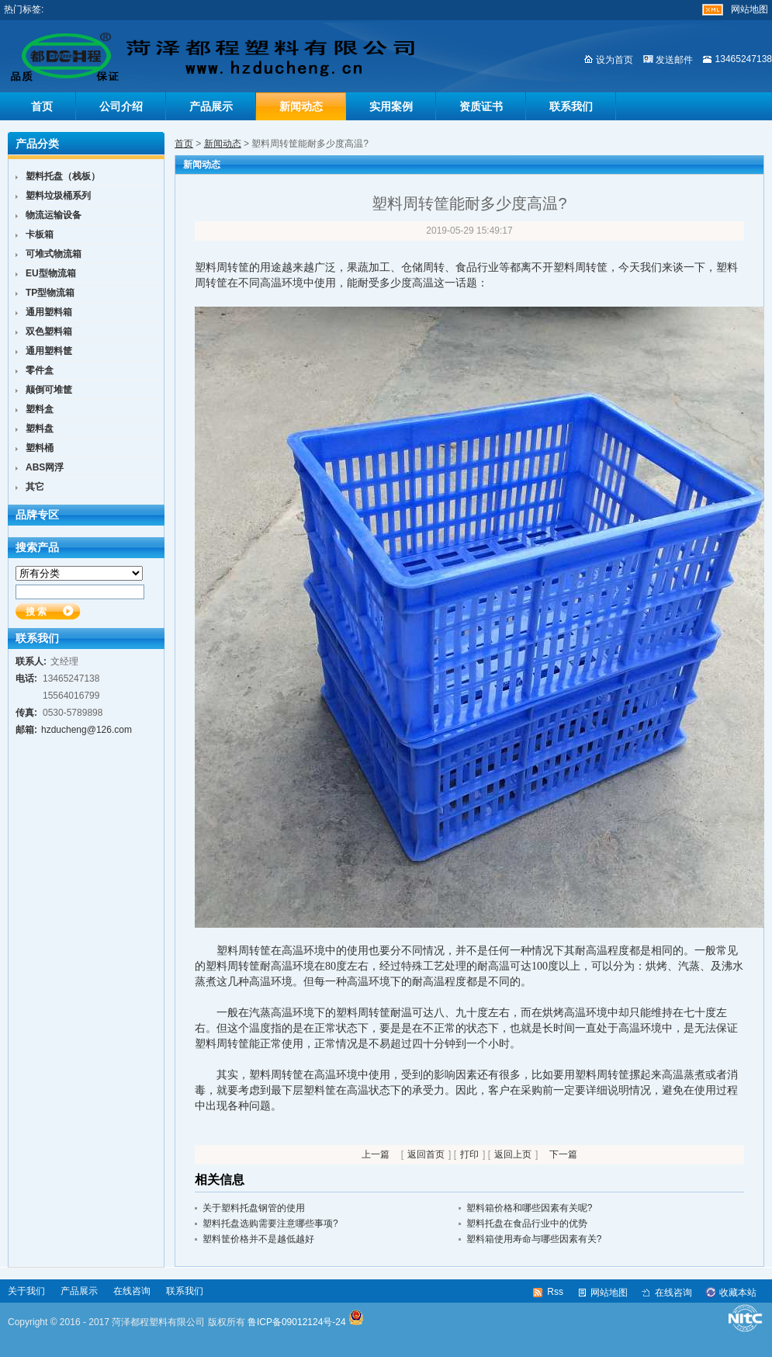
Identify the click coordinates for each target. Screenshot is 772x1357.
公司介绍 (121, 106)
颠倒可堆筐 (49, 389)
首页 (42, 106)
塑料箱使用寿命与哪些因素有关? (534, 1239)
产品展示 (211, 106)
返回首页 (426, 1154)
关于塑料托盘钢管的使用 (254, 1208)
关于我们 (26, 1291)
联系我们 (571, 106)
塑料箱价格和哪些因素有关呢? (529, 1208)
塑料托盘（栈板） (63, 176)
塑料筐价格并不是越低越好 (258, 1239)
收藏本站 (737, 1292)
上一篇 (375, 1154)
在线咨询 (132, 1291)
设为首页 (614, 59)
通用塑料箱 (49, 312)
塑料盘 (40, 428)
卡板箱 (40, 234)
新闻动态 (301, 106)
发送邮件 (674, 59)
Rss (555, 1291)
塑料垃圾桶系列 (58, 195)
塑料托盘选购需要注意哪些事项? (270, 1223)
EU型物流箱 (51, 273)
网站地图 (749, 9)
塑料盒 (40, 409)
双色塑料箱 (49, 331)
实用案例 (391, 106)
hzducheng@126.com (86, 729)
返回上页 (512, 1154)
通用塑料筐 (49, 350)
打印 (469, 1154)
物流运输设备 (53, 215)
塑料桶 (40, 447)
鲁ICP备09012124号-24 (297, 1322)
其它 (35, 486)
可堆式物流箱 (53, 253)
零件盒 (40, 370)
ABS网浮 (45, 467)
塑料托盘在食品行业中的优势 (526, 1223)
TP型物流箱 (50, 292)
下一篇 (563, 1154)
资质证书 (481, 106)
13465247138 (743, 59)
